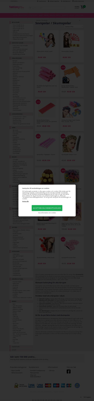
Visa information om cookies (47, 213)
